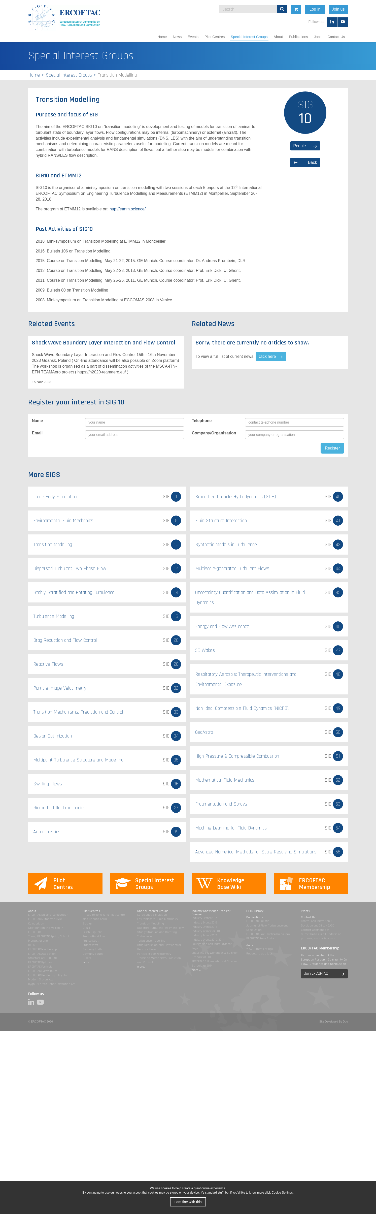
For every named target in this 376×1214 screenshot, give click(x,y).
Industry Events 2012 (204, 935)
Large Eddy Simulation (152, 915)
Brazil (86, 928)
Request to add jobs (259, 953)
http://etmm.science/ (128, 209)
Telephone (202, 421)
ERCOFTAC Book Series (260, 938)
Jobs (318, 37)
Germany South (93, 954)
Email (37, 433)
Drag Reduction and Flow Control (159, 945)
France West (90, 945)
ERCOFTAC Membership (42, 949)
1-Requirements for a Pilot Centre (104, 915)
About (278, 37)
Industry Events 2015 (204, 927)
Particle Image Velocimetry (154, 954)
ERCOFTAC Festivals (40, 967)
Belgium (88, 923)
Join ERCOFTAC (316, 973)
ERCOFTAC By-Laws (40, 962)
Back (312, 162)
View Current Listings (259, 949)
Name (37, 421)
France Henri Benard (96, 936)
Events (193, 37)
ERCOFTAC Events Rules (42, 971)
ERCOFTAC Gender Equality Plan (48, 975)
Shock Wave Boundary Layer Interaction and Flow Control (103, 342)
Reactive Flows (146, 949)
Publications (298, 37)
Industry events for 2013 (207, 931)
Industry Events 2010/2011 (208, 940)
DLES (31, 945)
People (299, 146)
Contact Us (336, 37)
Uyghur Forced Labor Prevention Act (51, 984)
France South (91, 941)
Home (162, 37)
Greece (87, 958)
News (177, 37)
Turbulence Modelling (151, 941)
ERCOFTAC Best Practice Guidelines (268, 934)
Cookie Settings (282, 1192)
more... (87, 962)
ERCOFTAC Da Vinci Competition (48, 915)
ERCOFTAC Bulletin (257, 921)
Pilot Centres (214, 37)
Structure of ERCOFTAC (42, 958)
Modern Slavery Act (40, 979)
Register (332, 448)
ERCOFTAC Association (42, 954)
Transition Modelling (150, 923)
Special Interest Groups (249, 37)
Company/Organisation (214, 433)
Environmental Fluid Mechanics (157, 919)
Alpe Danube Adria (95, 919)
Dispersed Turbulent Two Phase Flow (160, 928)
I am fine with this (187, 1202)
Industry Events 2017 (204, 918)
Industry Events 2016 (204, 922)
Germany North (92, 949)
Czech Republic (92, 932)
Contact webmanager (315, 930)
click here (267, 356)
